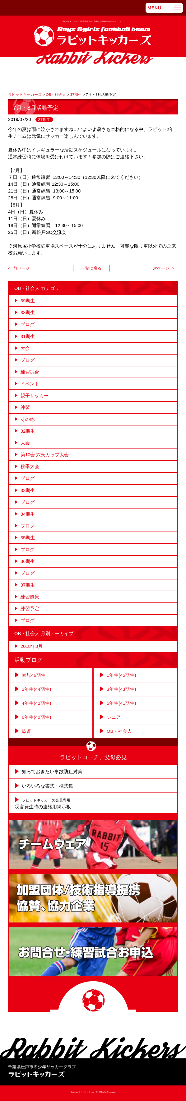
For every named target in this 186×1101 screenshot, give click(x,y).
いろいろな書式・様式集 (47, 785)
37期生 (44, 119)
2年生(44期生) (36, 689)
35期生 (28, 537)
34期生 (28, 514)
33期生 (28, 490)
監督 (26, 731)
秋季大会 (30, 466)
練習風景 (30, 596)
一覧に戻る (91, 268)
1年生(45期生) (121, 675)
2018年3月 (32, 646)
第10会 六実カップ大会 (45, 454)
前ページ (21, 268)
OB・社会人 (119, 731)
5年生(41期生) (121, 703)
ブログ (28, 324)
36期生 (28, 561)
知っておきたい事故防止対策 (52, 771)
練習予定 (30, 608)
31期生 (28, 336)
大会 (25, 348)
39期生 (28, 300)
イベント (30, 383)
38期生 (28, 312)
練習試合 (30, 371)
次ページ (161, 268)
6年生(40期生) (36, 717)
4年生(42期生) (36, 703)
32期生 (28, 431)
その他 (28, 419)
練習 (25, 407)
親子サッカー (35, 395)
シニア (114, 717)
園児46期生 (33, 675)
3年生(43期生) (121, 689)
